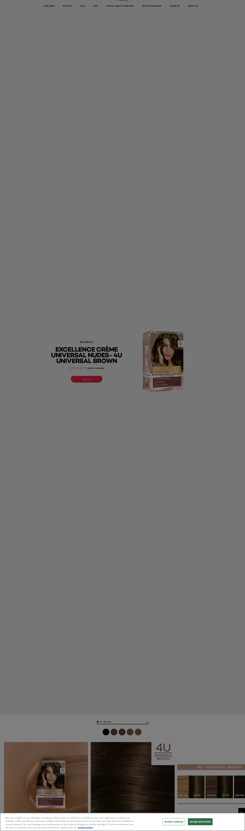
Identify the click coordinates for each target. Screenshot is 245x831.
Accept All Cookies (200, 821)
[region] (122, 822)
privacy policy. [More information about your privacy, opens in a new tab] (85, 827)
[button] (241, 415)
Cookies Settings (173, 821)
